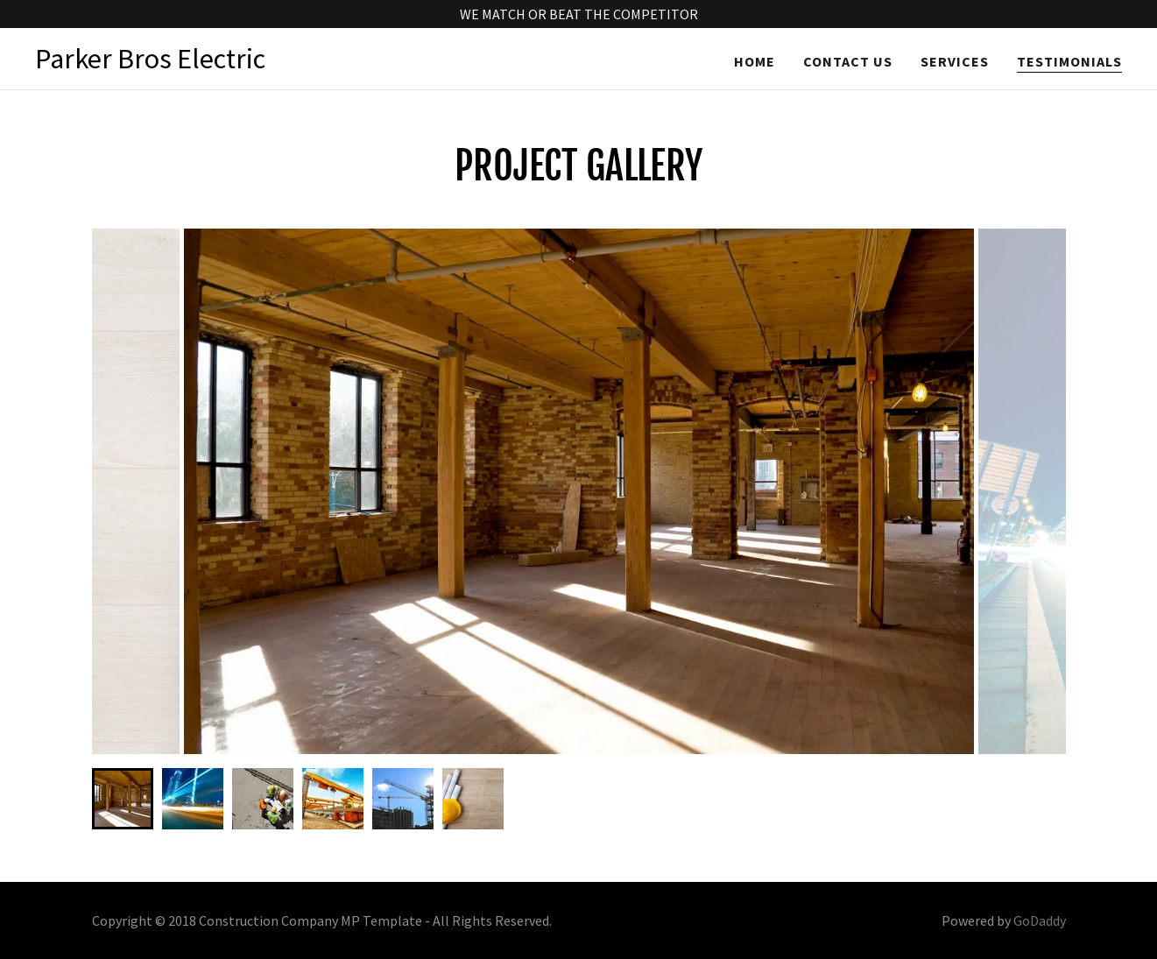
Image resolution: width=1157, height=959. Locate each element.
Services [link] (955, 61)
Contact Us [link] (847, 61)
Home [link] (754, 61)
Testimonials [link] (1069, 61)
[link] (150, 63)
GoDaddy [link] (1039, 920)
